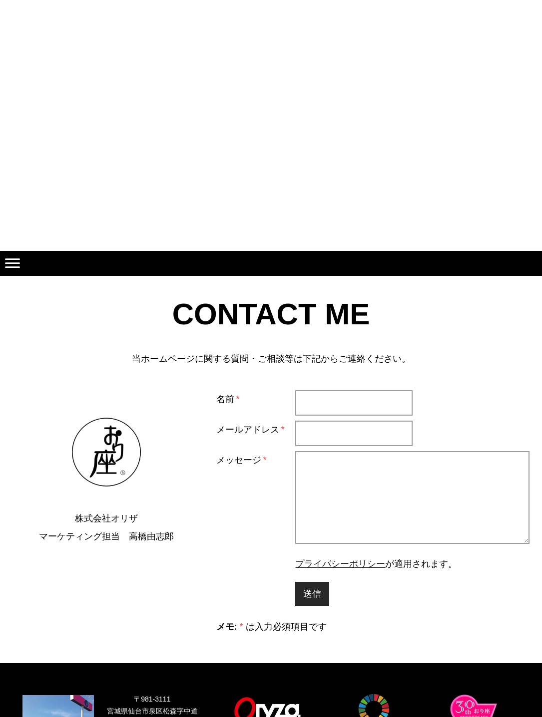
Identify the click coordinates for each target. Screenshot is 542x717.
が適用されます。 (376, 564)
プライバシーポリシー (340, 564)
